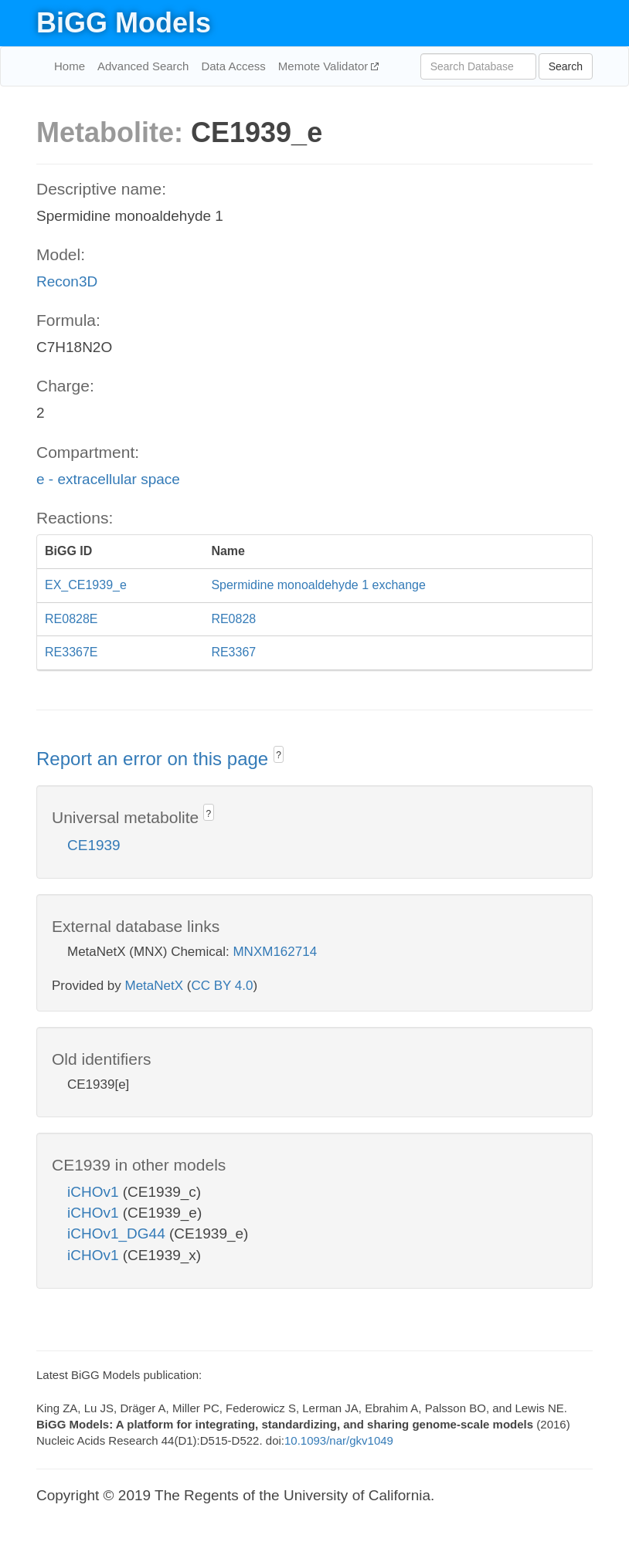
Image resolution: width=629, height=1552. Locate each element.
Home (69, 66)
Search (566, 66)
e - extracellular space (108, 479)
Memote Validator (325, 66)
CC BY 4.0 (222, 985)
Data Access (233, 66)
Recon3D (66, 281)
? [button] (278, 755)
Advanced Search (143, 66)
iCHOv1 (95, 1192)
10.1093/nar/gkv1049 (338, 1440)
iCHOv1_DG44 (118, 1233)
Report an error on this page (155, 758)
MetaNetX (154, 985)
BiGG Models (123, 23)
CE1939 (94, 845)
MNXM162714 (275, 951)
